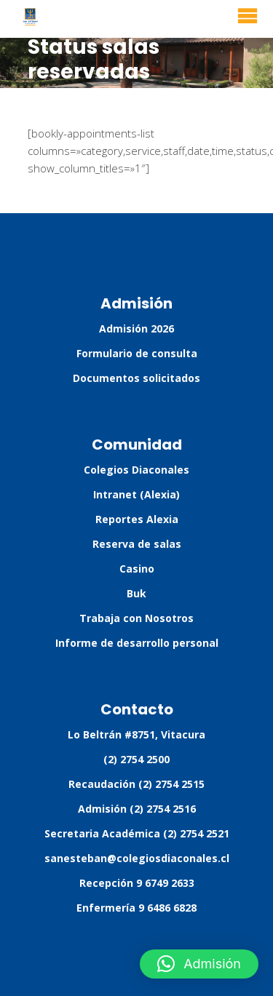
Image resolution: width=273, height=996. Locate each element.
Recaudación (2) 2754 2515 (136, 784)
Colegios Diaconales (136, 470)
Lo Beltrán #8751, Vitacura (136, 734)
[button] (199, 964)
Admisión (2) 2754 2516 (137, 809)
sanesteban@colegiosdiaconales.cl (136, 858)
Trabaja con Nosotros (136, 618)
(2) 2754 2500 (136, 759)
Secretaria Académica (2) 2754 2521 (136, 833)
